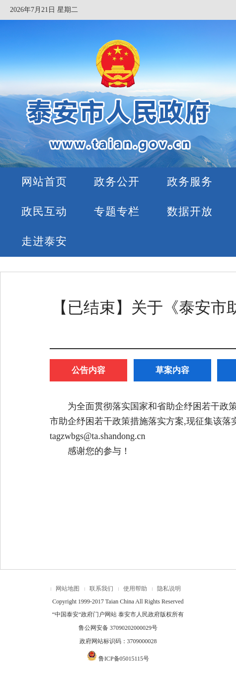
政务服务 (190, 181)
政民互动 (44, 211)
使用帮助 (135, 588)
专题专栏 (117, 211)
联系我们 (101, 588)
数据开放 (190, 211)
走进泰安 (44, 241)
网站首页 (44, 181)
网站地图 (67, 588)
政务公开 (117, 181)
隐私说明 (169, 588)
